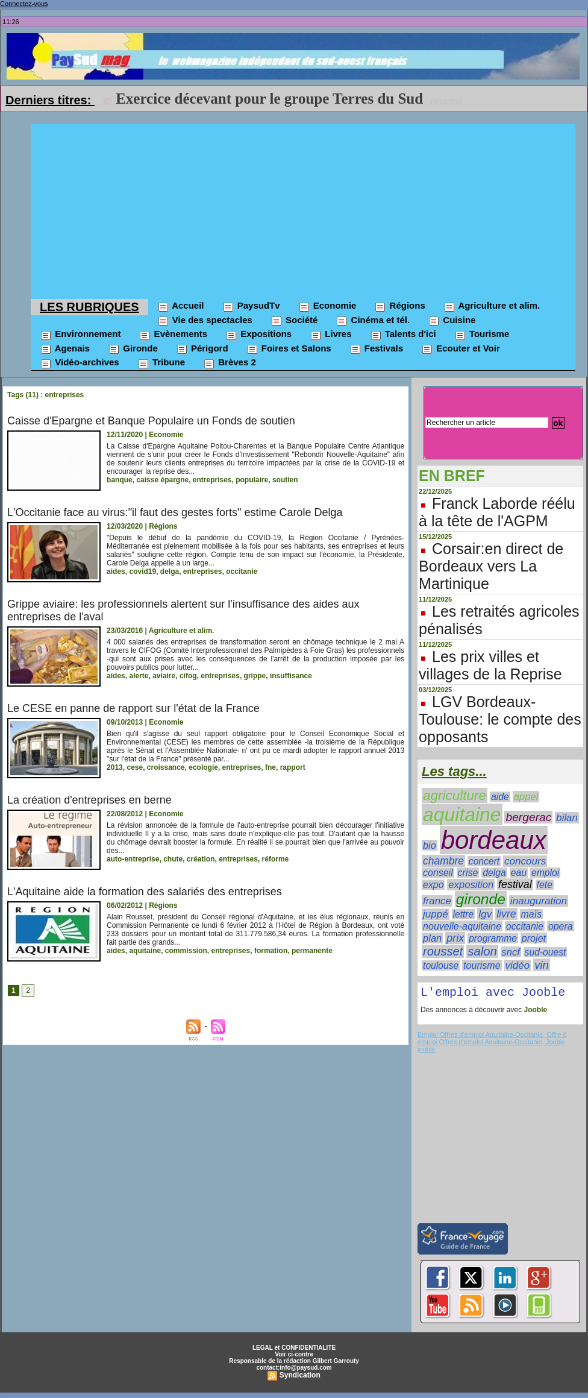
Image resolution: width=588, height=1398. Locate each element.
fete (545, 885)
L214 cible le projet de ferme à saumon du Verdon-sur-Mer (305, 98)
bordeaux (493, 840)
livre (506, 914)
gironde (480, 899)
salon (482, 951)
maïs (531, 914)
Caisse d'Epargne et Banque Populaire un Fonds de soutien (151, 421)
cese (135, 767)
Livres (330, 335)
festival (515, 884)
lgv (485, 914)
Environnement (80, 335)
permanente (312, 950)
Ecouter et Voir (460, 349)
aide (500, 797)
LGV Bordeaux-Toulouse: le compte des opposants (500, 719)
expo (433, 885)
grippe (255, 676)
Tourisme (482, 335)
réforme (275, 859)
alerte (138, 676)
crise (468, 872)
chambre (443, 861)
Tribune (161, 363)
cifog (188, 676)
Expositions (258, 335)
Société (294, 321)
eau (519, 872)
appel (526, 796)
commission (186, 950)
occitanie (241, 571)
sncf (511, 951)
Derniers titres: (50, 100)
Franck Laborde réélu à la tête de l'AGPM (497, 512)
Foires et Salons (288, 349)
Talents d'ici (403, 335)
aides (116, 571)
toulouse (440, 965)
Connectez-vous (24, 3)
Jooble (534, 1012)
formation (270, 950)
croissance (166, 767)
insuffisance (291, 676)
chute (173, 859)
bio (429, 845)
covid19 (142, 571)
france (437, 901)
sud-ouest (545, 952)
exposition (470, 884)
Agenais (65, 349)
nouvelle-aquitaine (462, 926)
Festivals (376, 349)
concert (484, 861)
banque (120, 480)
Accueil (180, 306)
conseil (438, 872)
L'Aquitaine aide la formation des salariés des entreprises (144, 892)
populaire (252, 480)
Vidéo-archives (79, 363)
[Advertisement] (303, 208)
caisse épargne (162, 480)
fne (270, 767)
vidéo (517, 965)
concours (525, 861)
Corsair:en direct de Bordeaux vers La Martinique (491, 566)
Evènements (173, 335)
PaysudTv (251, 306)
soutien (285, 480)
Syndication (300, 1377)
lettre (463, 914)
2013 (115, 767)
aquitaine (145, 950)
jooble (426, 1051)
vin (541, 965)
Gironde (133, 349)
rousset (443, 951)
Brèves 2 (229, 363)
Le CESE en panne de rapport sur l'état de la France (133, 708)
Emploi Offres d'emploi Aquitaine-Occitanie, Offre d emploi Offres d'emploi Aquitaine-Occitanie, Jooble (492, 1040)
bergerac (528, 817)
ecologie (203, 767)
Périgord (202, 349)
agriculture (454, 795)
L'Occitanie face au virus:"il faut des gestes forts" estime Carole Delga (174, 512)
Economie (327, 306)
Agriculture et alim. (491, 306)
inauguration (538, 901)
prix (455, 938)
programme (493, 938)
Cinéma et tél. (373, 321)
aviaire (163, 676)
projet (534, 938)
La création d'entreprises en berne (89, 800)
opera (560, 926)
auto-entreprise (133, 859)
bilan (567, 817)
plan (432, 938)
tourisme (482, 965)
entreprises (212, 480)
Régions (399, 306)
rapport (292, 767)
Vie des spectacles (204, 321)
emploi (545, 872)
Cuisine (451, 321)
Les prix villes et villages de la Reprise (490, 665)
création (201, 859)
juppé (435, 914)
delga (169, 571)
